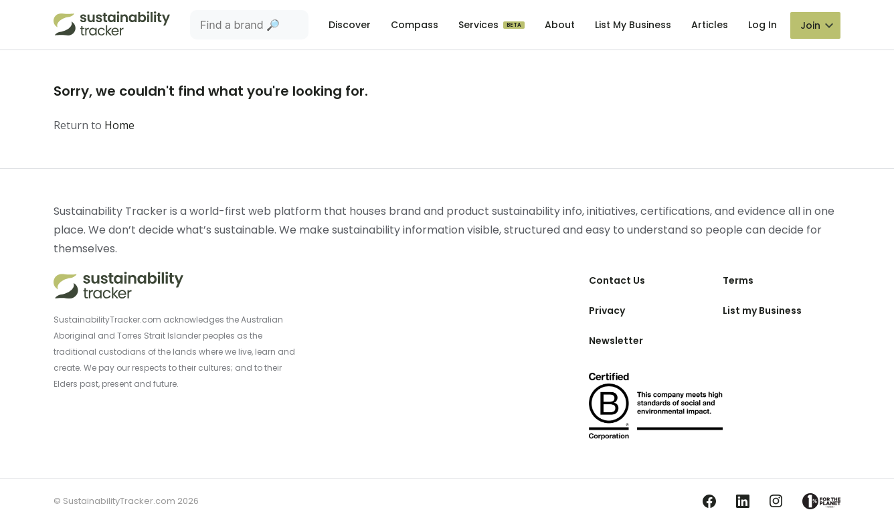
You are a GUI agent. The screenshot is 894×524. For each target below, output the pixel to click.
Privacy (607, 310)
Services (479, 24)
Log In (762, 24)
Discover (350, 24)
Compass (414, 24)
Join (810, 25)
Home (119, 125)
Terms (738, 280)
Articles (709, 24)
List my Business (762, 310)
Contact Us (617, 280)
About (560, 24)
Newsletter (616, 340)
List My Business (633, 24)
